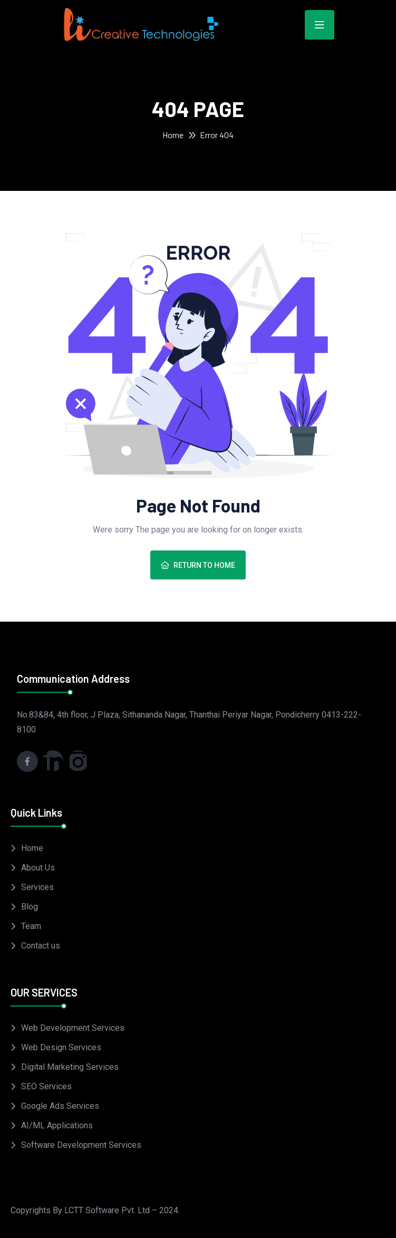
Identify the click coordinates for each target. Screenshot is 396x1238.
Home (172, 135)
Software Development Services (81, 1145)
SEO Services (46, 1086)
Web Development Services (72, 1028)
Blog (29, 907)
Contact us (40, 946)
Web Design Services (61, 1047)
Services (37, 887)
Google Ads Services (60, 1106)
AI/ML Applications (57, 1125)
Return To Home (198, 565)
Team (31, 926)
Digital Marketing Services (70, 1067)
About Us (38, 868)
